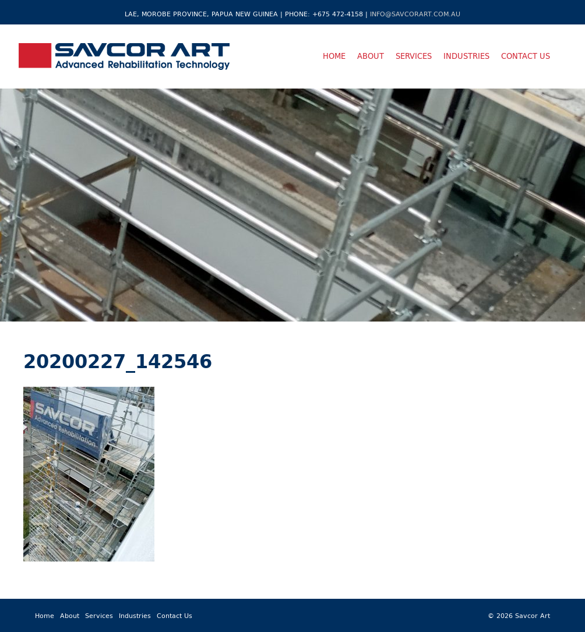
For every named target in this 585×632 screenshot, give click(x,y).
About (370, 56)
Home (334, 56)
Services (414, 56)
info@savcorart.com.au (415, 14)
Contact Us (525, 56)
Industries (466, 56)
